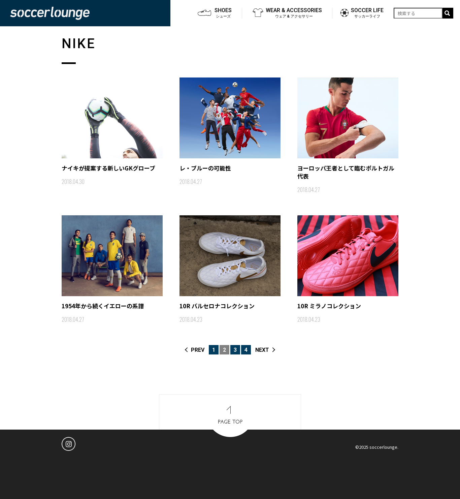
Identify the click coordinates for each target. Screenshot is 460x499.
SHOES (223, 13)
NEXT (262, 350)
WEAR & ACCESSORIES (294, 13)
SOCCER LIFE (367, 13)
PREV (197, 350)
